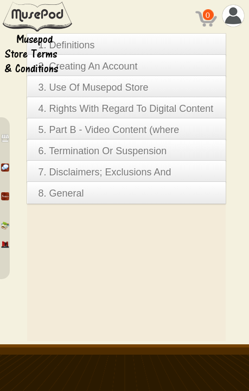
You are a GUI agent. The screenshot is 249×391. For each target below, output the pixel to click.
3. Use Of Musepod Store (93, 87)
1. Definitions (66, 45)
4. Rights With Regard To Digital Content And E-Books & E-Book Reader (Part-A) (125, 111)
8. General (61, 193)
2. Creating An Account (87, 66)
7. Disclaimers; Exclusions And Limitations (104, 174)
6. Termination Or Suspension (102, 151)
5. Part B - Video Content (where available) (108, 132)
